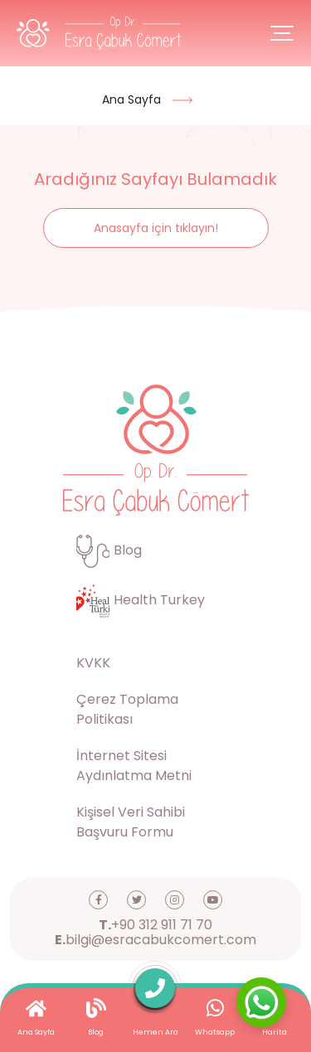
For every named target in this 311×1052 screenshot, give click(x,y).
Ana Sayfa (131, 99)
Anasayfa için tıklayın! (156, 228)
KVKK (93, 662)
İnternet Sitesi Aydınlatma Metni (134, 765)
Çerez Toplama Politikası (127, 709)
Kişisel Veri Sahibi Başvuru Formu (130, 821)
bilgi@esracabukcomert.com (155, 940)
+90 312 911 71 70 (155, 925)
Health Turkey (140, 599)
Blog (109, 550)
